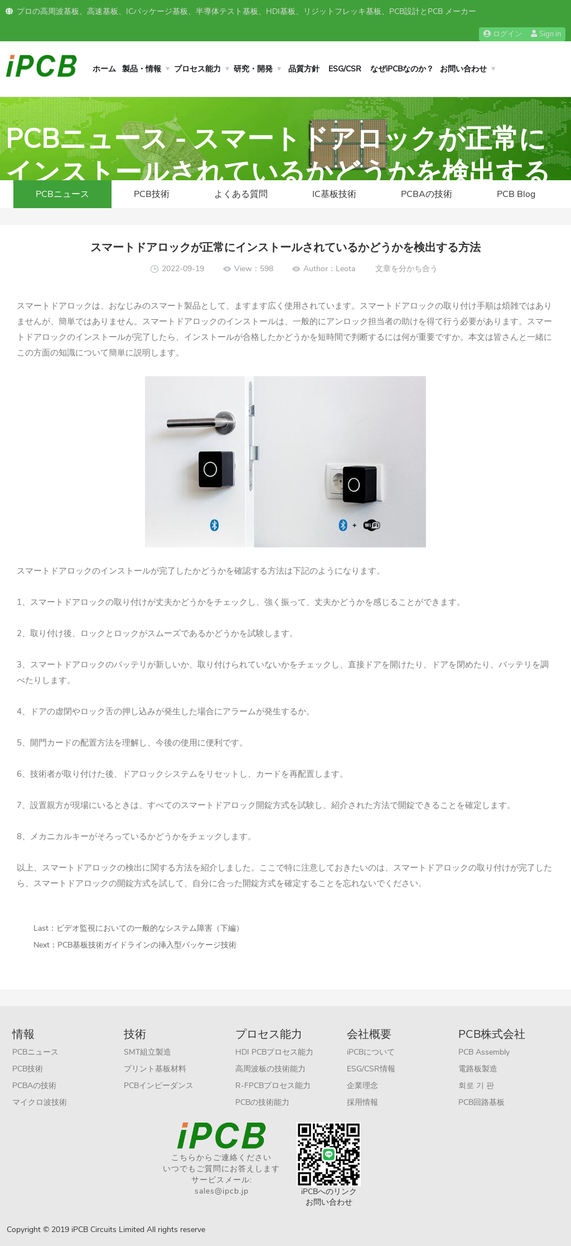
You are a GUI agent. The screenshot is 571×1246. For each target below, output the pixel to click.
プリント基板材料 (155, 1069)
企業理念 (362, 1085)
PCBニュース (62, 194)
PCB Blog (516, 194)
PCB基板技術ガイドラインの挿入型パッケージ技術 (146, 945)
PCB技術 (152, 194)
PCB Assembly (484, 1052)
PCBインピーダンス (158, 1085)
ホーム (104, 69)
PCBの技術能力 (262, 1102)
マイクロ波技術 (39, 1102)
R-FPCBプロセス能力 (273, 1085)
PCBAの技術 (426, 194)
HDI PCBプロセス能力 (274, 1052)
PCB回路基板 (481, 1102)
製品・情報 (141, 69)
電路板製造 (477, 1069)
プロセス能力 (197, 69)
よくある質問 (241, 194)
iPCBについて (371, 1052)
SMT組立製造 (147, 1052)
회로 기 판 (476, 1085)
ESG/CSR (344, 69)
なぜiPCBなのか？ (402, 69)
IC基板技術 (334, 194)
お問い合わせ (463, 69)
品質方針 (304, 69)
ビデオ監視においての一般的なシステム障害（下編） (150, 928)
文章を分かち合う (406, 268)
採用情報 (362, 1102)
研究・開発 (253, 69)
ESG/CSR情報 (371, 1069)
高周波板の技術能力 (270, 1069)
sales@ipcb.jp (222, 1191)
